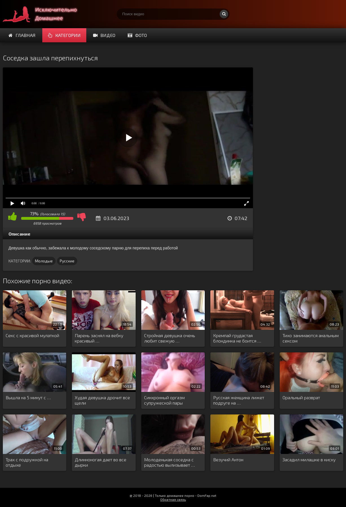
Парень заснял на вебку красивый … (99, 338)
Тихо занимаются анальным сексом (311, 338)
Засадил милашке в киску (309, 459)
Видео (104, 35)
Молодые (44, 260)
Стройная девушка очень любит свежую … (169, 338)
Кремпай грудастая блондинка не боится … (237, 338)
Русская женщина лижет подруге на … (238, 400)
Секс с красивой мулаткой (32, 335)
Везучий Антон (228, 459)
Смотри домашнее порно (45, 14)
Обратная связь (173, 499)
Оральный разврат (301, 397)
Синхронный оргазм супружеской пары (164, 400)
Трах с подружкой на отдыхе (27, 462)
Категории (64, 35)
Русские (67, 260)
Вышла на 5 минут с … (28, 397)
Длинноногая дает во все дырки (100, 462)
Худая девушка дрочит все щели (102, 400)
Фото (137, 35)
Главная (22, 35)
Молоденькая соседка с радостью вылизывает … (169, 462)
